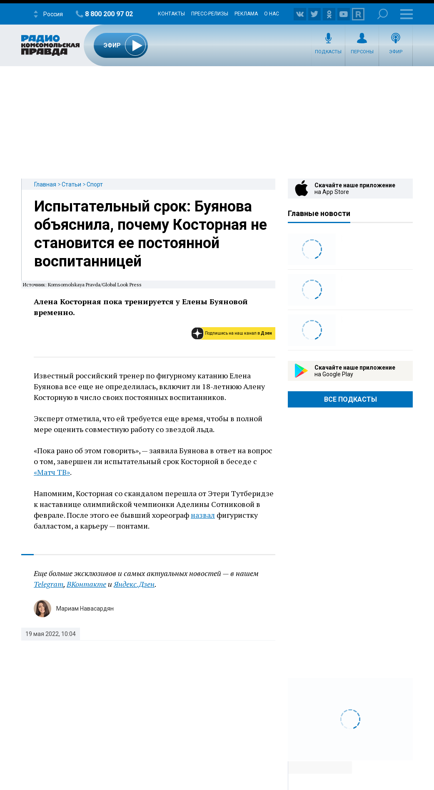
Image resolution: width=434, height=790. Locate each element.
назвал (203, 515)
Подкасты (328, 52)
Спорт (95, 184)
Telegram (48, 584)
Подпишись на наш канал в (238, 333)
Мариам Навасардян (85, 608)
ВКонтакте (86, 584)
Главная (45, 184)
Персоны (362, 52)
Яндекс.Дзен (134, 584)
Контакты (171, 14)
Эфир (396, 52)
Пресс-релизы (209, 14)
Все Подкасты (350, 399)
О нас (271, 14)
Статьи (71, 184)
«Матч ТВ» (52, 472)
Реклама (246, 14)
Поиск (382, 14)
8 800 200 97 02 (109, 14)
